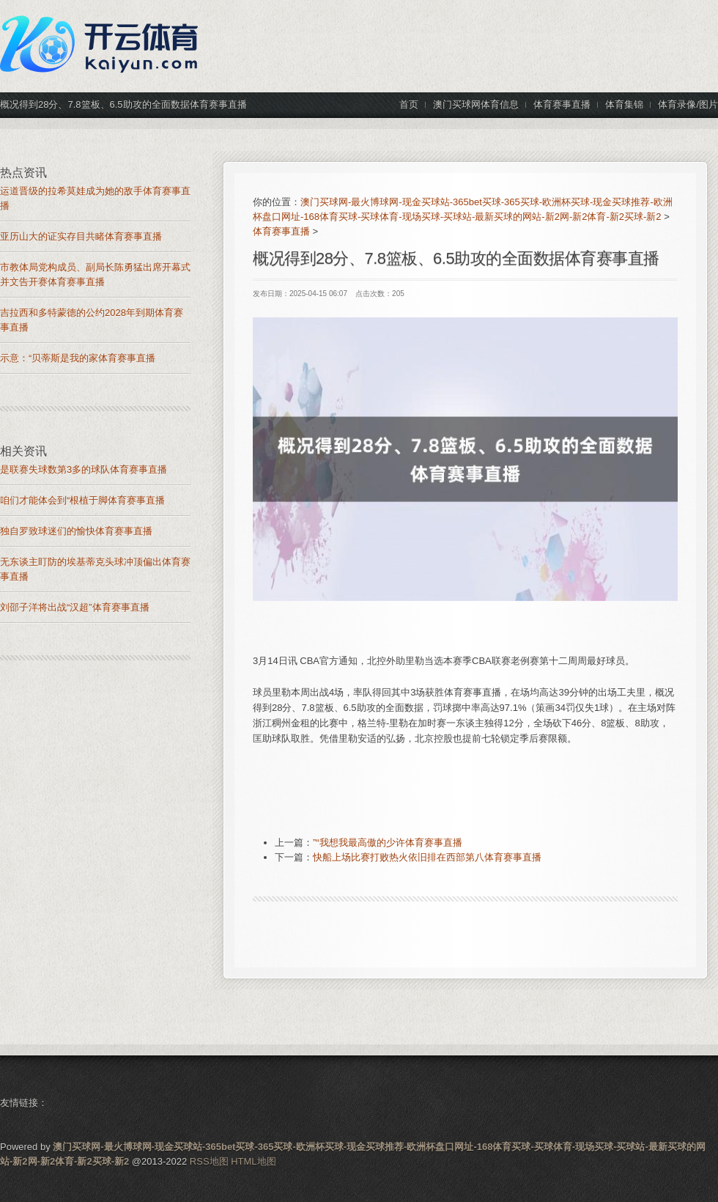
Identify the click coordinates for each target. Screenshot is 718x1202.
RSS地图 (209, 1161)
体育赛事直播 (281, 231)
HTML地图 (253, 1161)
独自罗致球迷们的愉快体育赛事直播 (76, 531)
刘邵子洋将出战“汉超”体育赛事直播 (74, 607)
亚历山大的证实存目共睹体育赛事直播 (81, 236)
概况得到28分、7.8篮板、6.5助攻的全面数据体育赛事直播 (456, 258)
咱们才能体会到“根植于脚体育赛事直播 (82, 500)
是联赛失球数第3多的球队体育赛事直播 (83, 469)
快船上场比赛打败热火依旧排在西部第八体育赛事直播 (427, 857)
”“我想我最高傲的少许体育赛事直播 (387, 842)
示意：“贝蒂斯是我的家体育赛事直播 (77, 358)
